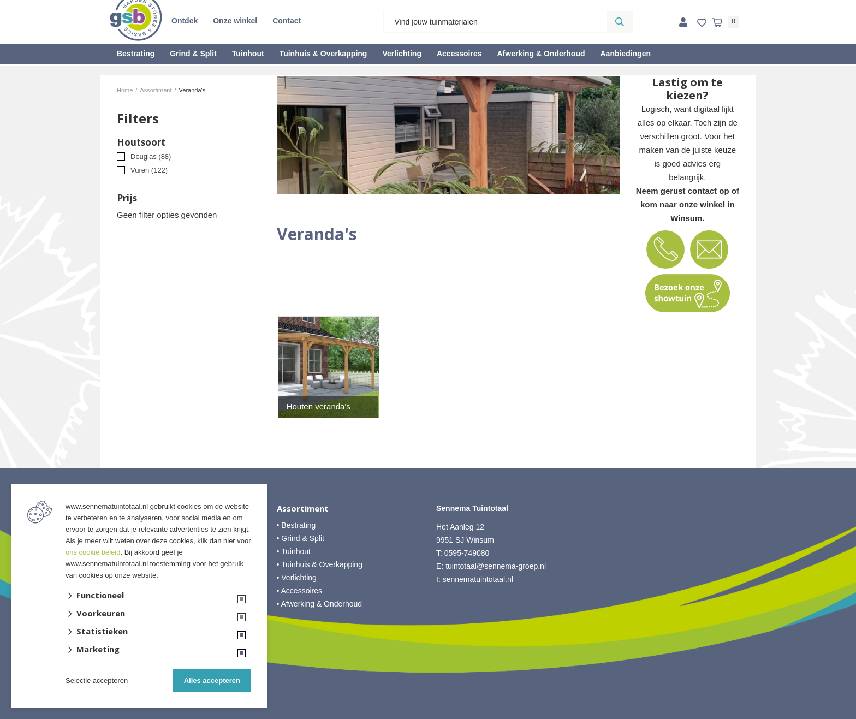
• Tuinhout (294, 551)
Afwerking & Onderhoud (541, 53)
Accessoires (459, 53)
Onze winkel (235, 20)
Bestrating (135, 53)
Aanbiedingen (625, 53)
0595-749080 (467, 553)
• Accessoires (300, 590)
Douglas (150, 156)
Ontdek (184, 20)
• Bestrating (296, 525)
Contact (286, 20)
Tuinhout (248, 53)
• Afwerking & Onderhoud (319, 603)
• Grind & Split (300, 538)
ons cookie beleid (93, 552)
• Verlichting (297, 577)
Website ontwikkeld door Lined (428, 714)
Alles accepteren (212, 680)
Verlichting (401, 53)
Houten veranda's (318, 406)
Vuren (149, 170)
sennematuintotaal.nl (478, 579)
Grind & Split (193, 53)
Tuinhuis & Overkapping (323, 53)
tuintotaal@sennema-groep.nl (495, 566)
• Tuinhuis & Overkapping (319, 564)
